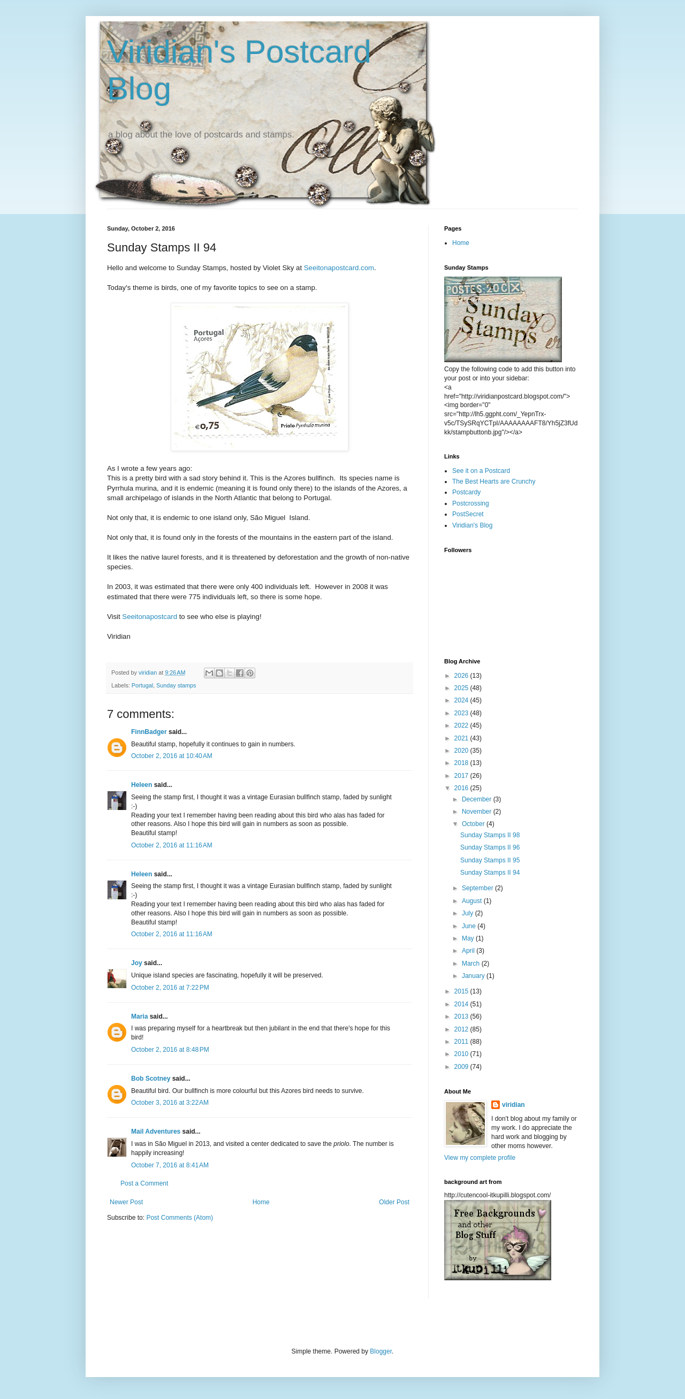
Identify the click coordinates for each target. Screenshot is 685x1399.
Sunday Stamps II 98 (490, 835)
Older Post (394, 1202)
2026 (462, 675)
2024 (462, 700)
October (474, 824)
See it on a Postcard (481, 471)
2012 (462, 1029)
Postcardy (466, 492)
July (468, 913)
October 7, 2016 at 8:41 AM (170, 1165)
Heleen (141, 785)
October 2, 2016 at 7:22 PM (170, 987)
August (473, 901)
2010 (462, 1054)
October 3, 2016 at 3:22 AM (170, 1102)
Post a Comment (144, 1183)
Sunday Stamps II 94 (490, 872)
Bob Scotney (150, 1078)
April (469, 950)
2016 (462, 788)
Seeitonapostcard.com (339, 268)
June (469, 926)
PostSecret (468, 514)
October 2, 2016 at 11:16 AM (171, 845)
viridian (513, 1105)
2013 (462, 1016)
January (474, 976)
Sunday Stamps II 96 (490, 847)
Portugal (142, 685)
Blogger (381, 1351)
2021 (462, 738)
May (469, 938)
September (478, 888)
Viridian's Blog (472, 525)
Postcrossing (470, 503)
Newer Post (126, 1202)
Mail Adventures (155, 1131)
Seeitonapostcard (149, 617)
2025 (462, 688)
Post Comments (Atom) (179, 1217)
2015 (462, 991)
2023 (462, 713)
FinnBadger (149, 732)
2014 (462, 1004)
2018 (462, 763)
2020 (462, 750)
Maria (139, 1016)
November (477, 811)
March (472, 963)
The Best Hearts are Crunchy (493, 481)
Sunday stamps (176, 685)
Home (261, 1202)
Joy (136, 963)
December (477, 799)
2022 (462, 725)
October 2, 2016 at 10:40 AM (171, 756)
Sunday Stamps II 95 (490, 860)
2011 (462, 1041)
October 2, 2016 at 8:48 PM (170, 1049)
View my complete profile (479, 1157)
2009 (462, 1067)
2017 (462, 775)
